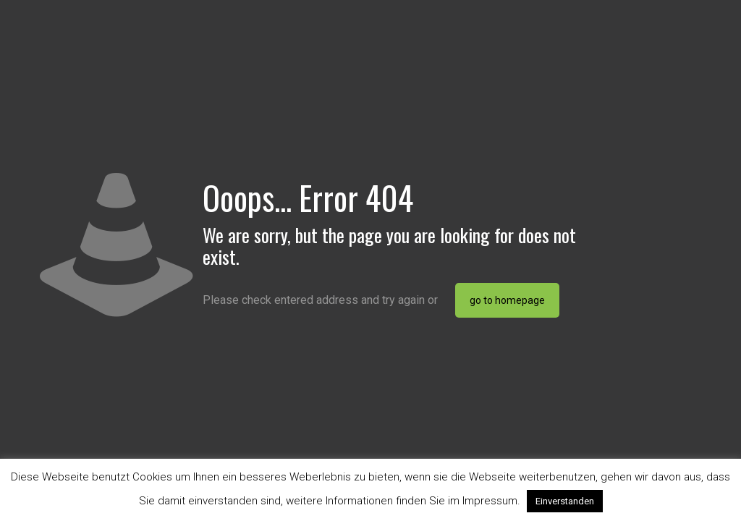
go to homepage (507, 300)
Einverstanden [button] (564, 501)
